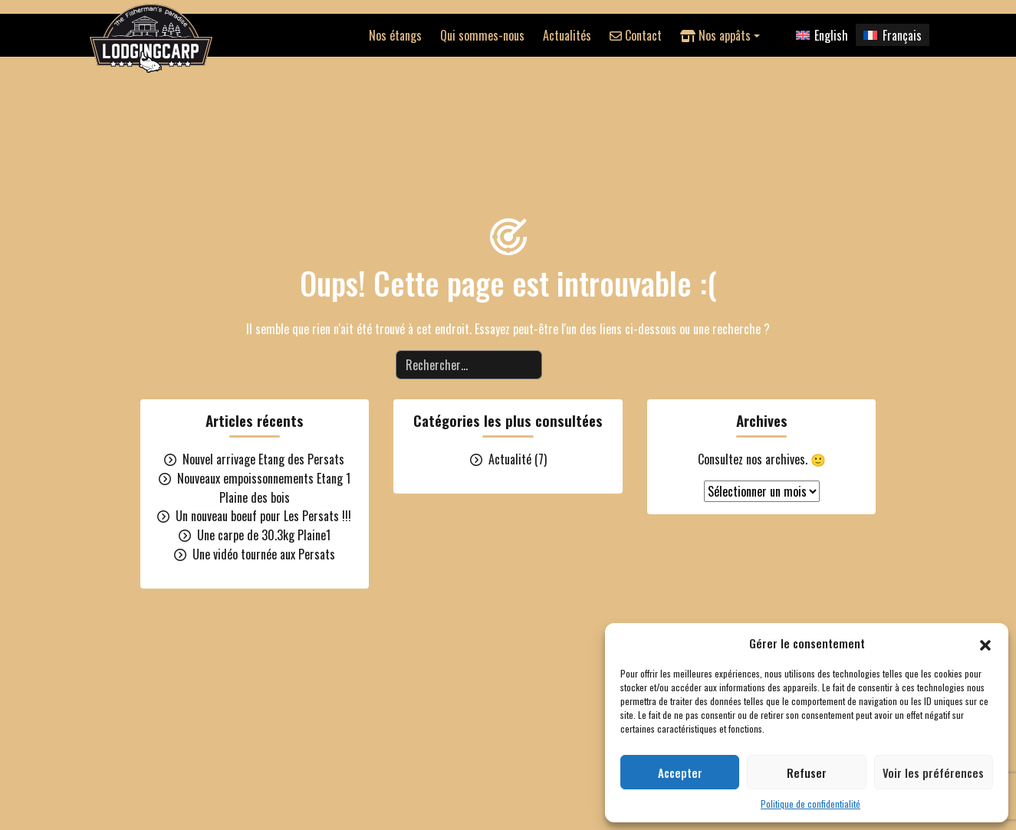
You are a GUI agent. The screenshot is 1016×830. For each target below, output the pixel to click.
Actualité (509, 459)
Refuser (807, 772)
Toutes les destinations (410, 812)
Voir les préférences (933, 772)
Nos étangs (395, 35)
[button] (985, 643)
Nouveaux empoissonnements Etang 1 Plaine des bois (263, 488)
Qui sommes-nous (482, 35)
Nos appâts (715, 35)
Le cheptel (574, 812)
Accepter (680, 772)
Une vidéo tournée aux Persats (263, 554)
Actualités (567, 35)
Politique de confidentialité (810, 803)
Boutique (506, 812)
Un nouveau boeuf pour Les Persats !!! (263, 516)
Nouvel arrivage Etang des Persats (263, 459)
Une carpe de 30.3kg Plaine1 (263, 535)
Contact (636, 35)
